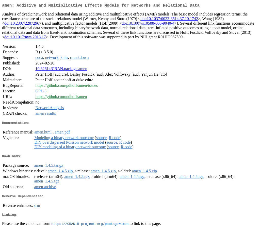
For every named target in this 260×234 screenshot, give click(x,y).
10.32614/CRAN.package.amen (61, 70)
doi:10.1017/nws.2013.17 (25, 38)
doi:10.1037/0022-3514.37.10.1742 (169, 20)
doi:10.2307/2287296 (21, 24)
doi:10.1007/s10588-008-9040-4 (148, 24)
